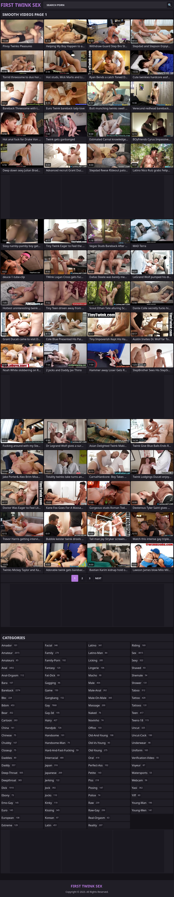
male (94, 682)
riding (139, 645)
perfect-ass (98, 765)
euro (8, 810)
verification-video (146, 757)
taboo (139, 690)
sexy (138, 660)
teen (138, 712)
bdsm (8, 705)
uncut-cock (142, 735)
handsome (55, 735)
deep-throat (13, 772)
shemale (140, 675)
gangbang (55, 697)
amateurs (10, 660)
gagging (53, 682)
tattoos (140, 705)
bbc (7, 697)
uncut (139, 727)
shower (140, 682)
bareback (11, 690)
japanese (54, 772)
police (94, 795)
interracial (55, 757)
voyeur (139, 765)
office (95, 727)
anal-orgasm (13, 675)
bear (8, 712)
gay (51, 705)
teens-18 (141, 720)
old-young (98, 750)
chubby (10, 742)
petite (95, 772)
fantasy (53, 667)
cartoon (10, 720)
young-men (142, 810)
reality (95, 825)
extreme (10, 825)
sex (138, 652)
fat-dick (52, 675)
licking (96, 660)
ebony (8, 795)
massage (97, 705)
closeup (9, 750)
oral (94, 757)
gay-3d (52, 712)
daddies (9, 757)
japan (52, 765)
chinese (9, 735)
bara (8, 682)
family (52, 652)
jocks (51, 795)
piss (94, 780)
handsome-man (58, 742)
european (11, 817)
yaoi (138, 787)
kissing (52, 810)
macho (95, 675)
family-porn (56, 660)
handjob (53, 727)
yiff (136, 795)
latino (95, 645)
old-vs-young (99, 742)
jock (51, 787)
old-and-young (101, 735)
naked (95, 712)
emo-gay (10, 802)
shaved (139, 667)
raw (94, 802)
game (52, 690)
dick (8, 787)
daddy (9, 765)
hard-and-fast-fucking (62, 750)
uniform (140, 750)
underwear (141, 742)
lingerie (96, 667)
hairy (51, 720)
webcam (140, 780)
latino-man (98, 652)
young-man (142, 802)
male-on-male (100, 697)
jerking (52, 780)
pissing (96, 787)
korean (52, 817)
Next (98, 578)
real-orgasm (99, 817)
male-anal (98, 690)
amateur (11, 652)
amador (10, 645)
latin (51, 825)
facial (52, 645)
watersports (142, 772)
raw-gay (97, 810)
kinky (51, 802)
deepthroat (12, 780)
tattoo (139, 697)
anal (8, 667)
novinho (96, 720)
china (8, 727)
